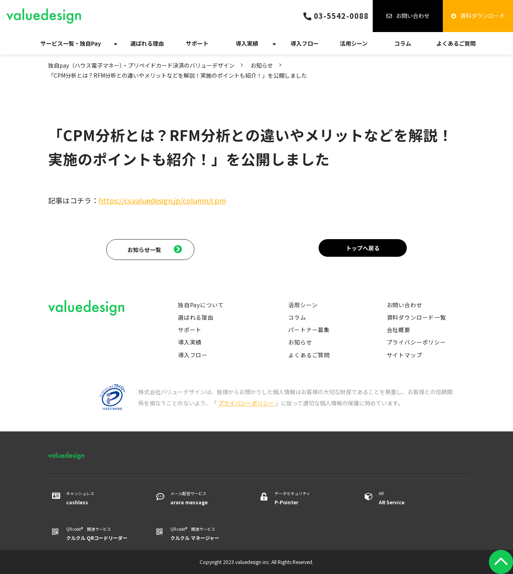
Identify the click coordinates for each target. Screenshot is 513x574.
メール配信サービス (205, 498)
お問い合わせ (413, 16)
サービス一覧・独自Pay (70, 43)
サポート (197, 43)
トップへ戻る (363, 248)
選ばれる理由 (147, 43)
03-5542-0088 (341, 15)
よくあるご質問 (456, 43)
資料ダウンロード (482, 16)
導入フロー (305, 43)
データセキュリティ (310, 498)
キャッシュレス (101, 498)
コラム (402, 43)
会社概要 (398, 330)
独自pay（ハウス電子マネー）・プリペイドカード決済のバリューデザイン (141, 65)
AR (414, 498)
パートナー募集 (309, 330)
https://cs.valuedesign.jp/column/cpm (162, 200)
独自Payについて (201, 305)
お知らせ (261, 65)
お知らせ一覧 (144, 250)
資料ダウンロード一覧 (416, 317)
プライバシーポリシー (416, 342)
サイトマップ (404, 355)
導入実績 (247, 43)
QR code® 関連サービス (101, 534)
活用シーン (354, 43)
